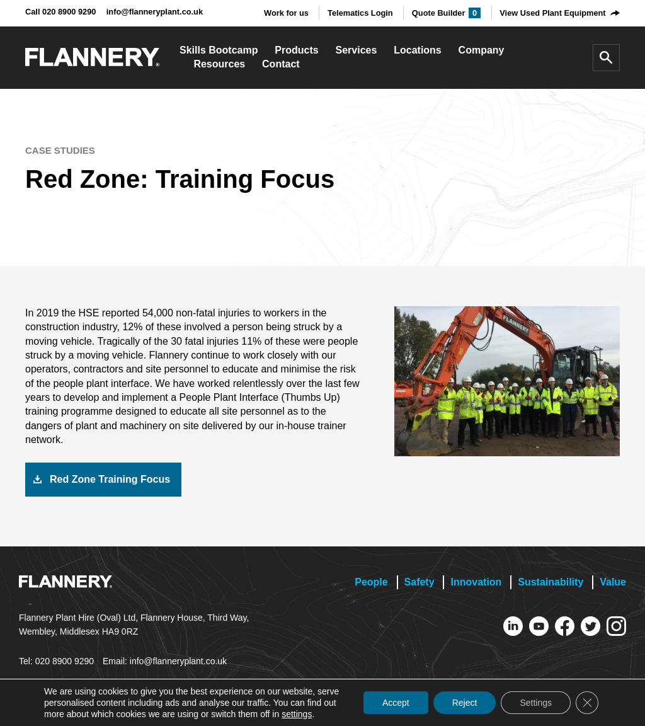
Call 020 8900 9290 (60, 11)
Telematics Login (360, 13)
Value (613, 582)
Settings (536, 703)
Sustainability (550, 582)
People (371, 582)
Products (296, 50)
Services (356, 50)
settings (297, 714)
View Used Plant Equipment (552, 13)
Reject (464, 703)
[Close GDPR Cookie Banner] (587, 702)
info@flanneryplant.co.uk (154, 11)
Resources (219, 64)
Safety (419, 582)
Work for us (286, 13)
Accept (395, 703)
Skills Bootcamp (219, 50)
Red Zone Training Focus (110, 479)
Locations (418, 50)
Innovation (475, 582)
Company (482, 50)
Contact (281, 64)
